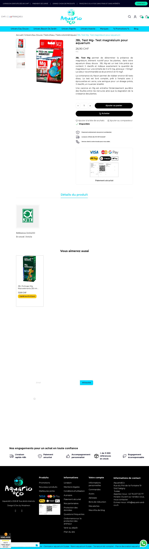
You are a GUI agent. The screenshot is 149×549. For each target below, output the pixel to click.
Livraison (68, 483)
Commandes (94, 489)
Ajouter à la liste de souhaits (90, 120)
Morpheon (26, 505)
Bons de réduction (97, 502)
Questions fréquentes (74, 514)
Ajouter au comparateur (120, 120)
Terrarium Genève (33, 546)
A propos (68, 495)
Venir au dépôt (71, 528)
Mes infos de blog (97, 510)
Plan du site (69, 532)
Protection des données (71, 509)
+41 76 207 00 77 (136, 494)
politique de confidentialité (122, 399)
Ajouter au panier (114, 105)
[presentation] (117, 392)
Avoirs (91, 494)
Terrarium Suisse (15, 546)
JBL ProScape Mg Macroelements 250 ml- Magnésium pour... (27, 287)
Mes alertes (94, 506)
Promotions (44, 483)
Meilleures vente (47, 491)
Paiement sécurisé (40, 3)
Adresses (93, 498)
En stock (20, 237)
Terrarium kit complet (103, 546)
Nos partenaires (71, 503)
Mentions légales (72, 487)
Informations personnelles (95, 484)
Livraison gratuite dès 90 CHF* (16, 3)
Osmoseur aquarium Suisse (56, 546)
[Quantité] (84, 105)
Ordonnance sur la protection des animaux (72, 521)
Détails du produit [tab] (74, 194)
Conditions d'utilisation (74, 491)
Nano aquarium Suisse (81, 546)
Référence (21, 233)
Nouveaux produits (48, 487)
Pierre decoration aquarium (128, 546)
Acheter (104, 113)
